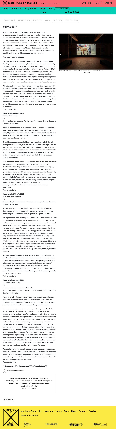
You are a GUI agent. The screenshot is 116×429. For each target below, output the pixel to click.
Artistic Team (37, 20)
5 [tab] (88, 72)
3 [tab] (85, 72)
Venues (42, 9)
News (73, 411)
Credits (92, 411)
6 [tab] (89, 72)
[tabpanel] (86, 54)
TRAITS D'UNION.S (9, 20)
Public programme (71, 20)
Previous (60, 54)
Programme (31, 9)
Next (112, 54)
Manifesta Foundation (31, 411)
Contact (83, 411)
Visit (50, 9)
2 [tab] (84, 72)
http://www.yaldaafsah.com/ (16, 370)
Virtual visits (16, 9)
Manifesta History (53, 411)
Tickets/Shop (62, 9)
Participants (57, 20)
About (6, 9)
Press (66, 411)
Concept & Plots (24, 20)
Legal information (29, 415)
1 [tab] (83, 72)
